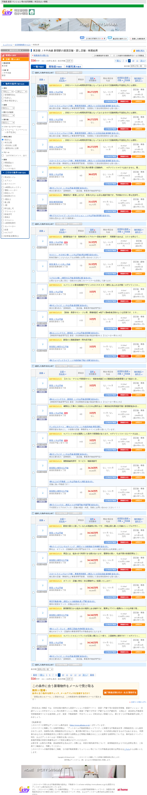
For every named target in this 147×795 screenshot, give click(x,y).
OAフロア (8, 232)
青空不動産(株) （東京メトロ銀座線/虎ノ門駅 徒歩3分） (72, 601)
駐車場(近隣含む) (11, 236)
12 (71, 675)
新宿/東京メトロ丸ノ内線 (59, 264)
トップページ (7, 45)
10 (133, 60)
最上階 (7, 202)
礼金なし (8, 98)
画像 (41, 79)
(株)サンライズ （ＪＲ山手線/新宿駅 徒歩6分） (68, 188)
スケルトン (9, 220)
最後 (92, 675)
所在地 (62, 81)
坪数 (119, 80)
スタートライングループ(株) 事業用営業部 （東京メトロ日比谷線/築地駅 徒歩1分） (84, 106)
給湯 (6, 230)
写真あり (8, 166)
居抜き (7, 217)
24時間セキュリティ (12, 187)
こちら (127, 749)
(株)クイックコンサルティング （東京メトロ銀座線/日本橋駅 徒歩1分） (79, 546)
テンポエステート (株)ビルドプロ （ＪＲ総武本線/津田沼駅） (75, 427)
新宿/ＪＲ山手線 (56, 92)
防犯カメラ (9, 193)
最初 (35, 675)
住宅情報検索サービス (23, 45)
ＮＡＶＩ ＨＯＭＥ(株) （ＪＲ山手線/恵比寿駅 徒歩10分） (74, 255)
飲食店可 (8, 214)
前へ (119, 60)
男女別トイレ (10, 177)
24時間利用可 (10, 223)
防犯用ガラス (10, 196)
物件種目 (138, 78)
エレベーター (10, 226)
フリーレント (10, 211)
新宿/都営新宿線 (56, 202)
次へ (142, 60)
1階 (5, 205)
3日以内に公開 (10, 145)
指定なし (8, 140)
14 (80, 675)
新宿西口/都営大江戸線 (58, 347)
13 (75, 675)
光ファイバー (10, 184)
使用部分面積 (122, 78)
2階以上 (7, 199)
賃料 (92, 78)
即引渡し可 (9, 208)
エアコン (8, 180)
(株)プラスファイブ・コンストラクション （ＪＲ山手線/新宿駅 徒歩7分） (80, 215)
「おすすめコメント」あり (15, 155)
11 (137, 60)
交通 (62, 78)
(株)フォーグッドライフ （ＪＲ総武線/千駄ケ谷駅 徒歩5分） (74, 360)
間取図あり (9, 163)
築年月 (138, 81)
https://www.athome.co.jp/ (80, 725)
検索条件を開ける (41, 55)
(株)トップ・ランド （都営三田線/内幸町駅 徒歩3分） (71, 629)
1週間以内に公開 (11, 148)
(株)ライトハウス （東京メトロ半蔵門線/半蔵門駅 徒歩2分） (74, 505)
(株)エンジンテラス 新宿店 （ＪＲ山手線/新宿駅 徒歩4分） (74, 333)
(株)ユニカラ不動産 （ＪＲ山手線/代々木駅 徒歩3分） (71, 481)
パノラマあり (10, 168)
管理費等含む (10, 95)
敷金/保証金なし (11, 101)
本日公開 (8, 142)
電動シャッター (11, 190)
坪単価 (127, 80)
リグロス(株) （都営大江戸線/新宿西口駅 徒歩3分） (70, 278)
